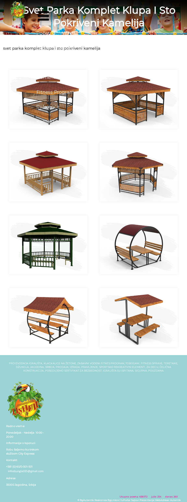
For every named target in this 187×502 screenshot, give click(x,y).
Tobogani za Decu (56, 62)
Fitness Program (55, 92)
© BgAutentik (85, 500)
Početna (45, 33)
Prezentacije (147, 500)
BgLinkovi (113, 500)
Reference (47, 106)
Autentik (175, 500)
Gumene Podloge (56, 77)
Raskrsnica (101, 500)
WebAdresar (162, 500)
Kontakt (45, 121)
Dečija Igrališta (53, 48)
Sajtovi (135, 500)
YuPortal (125, 500)
